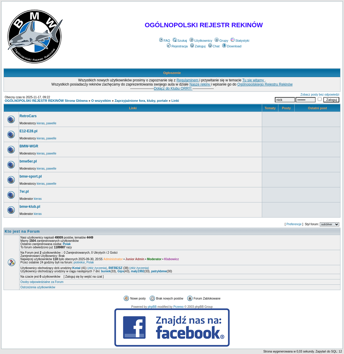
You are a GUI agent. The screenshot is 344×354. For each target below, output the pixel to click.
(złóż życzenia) (97, 268)
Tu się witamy (253, 80)
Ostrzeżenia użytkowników (37, 287)
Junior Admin (134, 259)
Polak (67, 244)
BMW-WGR (29, 146)
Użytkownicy (201, 40)
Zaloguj (197, 46)
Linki (175, 100)
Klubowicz (171, 259)
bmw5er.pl (28, 161)
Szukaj (180, 40)
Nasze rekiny (200, 84)
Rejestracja (177, 46)
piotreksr (79, 262)
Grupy (221, 40)
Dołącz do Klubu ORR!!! (173, 88)
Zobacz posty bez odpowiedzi (320, 94)
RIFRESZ (115, 268)
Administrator (113, 259)
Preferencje (293, 224)
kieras (41, 123)
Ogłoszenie (172, 73)
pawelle (51, 123)
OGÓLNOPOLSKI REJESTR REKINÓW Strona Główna (46, 100)
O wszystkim (101, 100)
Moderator (154, 259)
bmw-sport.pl (31, 176)
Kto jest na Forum (22, 231)
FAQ (164, 40)
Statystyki (240, 40)
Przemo (178, 306)
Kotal (76, 268)
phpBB (152, 306)
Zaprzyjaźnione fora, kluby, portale (141, 100)
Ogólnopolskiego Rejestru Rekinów (265, 84)
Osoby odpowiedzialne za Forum (42, 282)
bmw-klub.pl (30, 207)
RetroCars (28, 116)
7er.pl (24, 191)
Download (231, 46)
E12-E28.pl (29, 131)
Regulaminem (187, 80)
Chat (214, 46)
